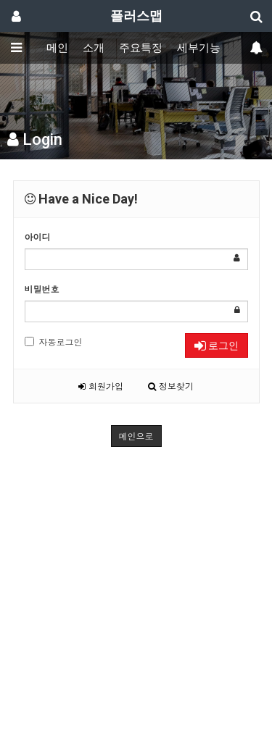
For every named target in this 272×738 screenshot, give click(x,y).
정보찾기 (171, 386)
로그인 (216, 345)
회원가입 (100, 386)
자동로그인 (54, 341)
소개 (93, 47)
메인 (57, 47)
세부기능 (199, 47)
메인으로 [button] (136, 435)
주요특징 (140, 47)
